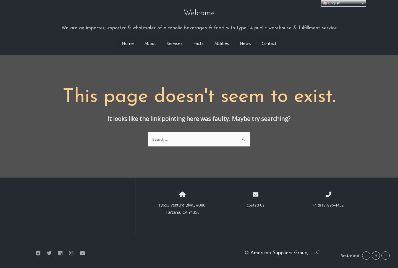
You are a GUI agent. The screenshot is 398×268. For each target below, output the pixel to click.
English (331, 3)
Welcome (199, 11)
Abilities (221, 39)
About (150, 39)
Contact (269, 39)
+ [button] (376, 255)
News (245, 39)
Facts (198, 39)
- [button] (366, 255)
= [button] (385, 255)
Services (175, 39)
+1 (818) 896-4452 (328, 200)
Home (128, 39)
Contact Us (255, 200)
